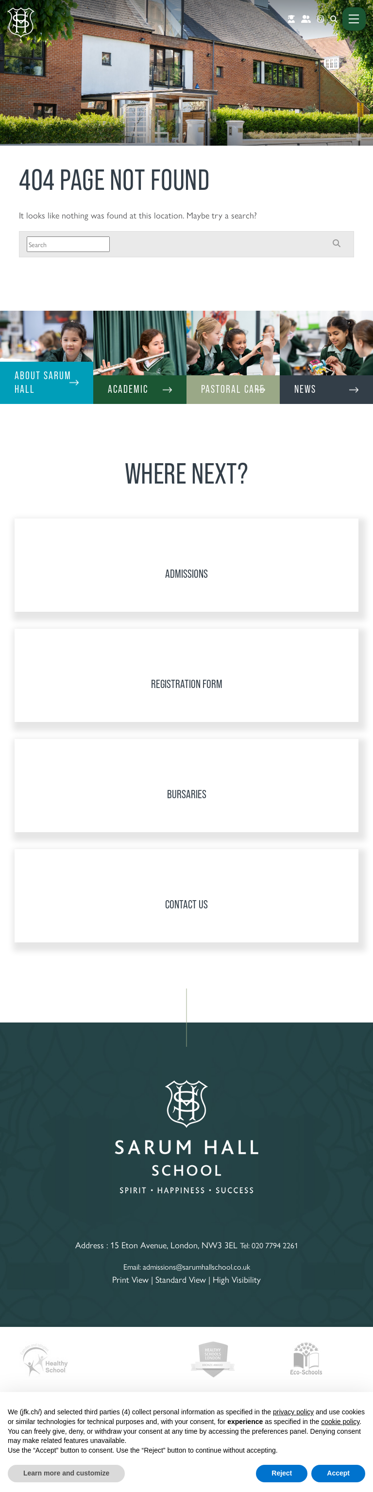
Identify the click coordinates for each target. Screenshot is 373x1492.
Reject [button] (281, 1473)
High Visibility (237, 1279)
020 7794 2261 (275, 1245)
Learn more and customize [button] (66, 1473)
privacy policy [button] (293, 1412)
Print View (130, 1279)
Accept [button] (338, 1473)
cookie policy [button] (340, 1421)
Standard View (180, 1279)
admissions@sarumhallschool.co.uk (196, 1266)
